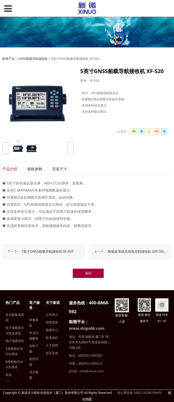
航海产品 (8, 58)
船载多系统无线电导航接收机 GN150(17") (139, 251)
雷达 (9, 375)
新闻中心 (52, 330)
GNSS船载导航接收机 (33, 58)
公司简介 (52, 315)
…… (8, 380)
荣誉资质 (52, 322)
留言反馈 (52, 353)
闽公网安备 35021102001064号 (139, 392)
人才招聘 (52, 345)
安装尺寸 (59, 168)
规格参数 (34, 168)
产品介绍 (9, 168)
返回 (88, 273)
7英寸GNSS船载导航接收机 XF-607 (47, 251)
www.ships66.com (87, 328)
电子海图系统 (15, 341)
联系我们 (52, 338)
